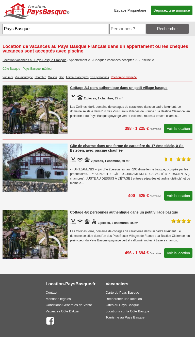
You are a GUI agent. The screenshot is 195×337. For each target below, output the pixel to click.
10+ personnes (99, 77)
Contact (51, 292)
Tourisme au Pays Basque (125, 317)
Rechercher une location (124, 299)
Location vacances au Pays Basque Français (34, 60)
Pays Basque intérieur (37, 68)
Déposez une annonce (171, 10)
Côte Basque (11, 68)
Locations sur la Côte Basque (127, 311)
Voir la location (178, 129)
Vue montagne (24, 77)
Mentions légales (58, 299)
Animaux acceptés (77, 77)
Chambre (40, 77)
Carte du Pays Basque (122, 292)
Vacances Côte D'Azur (62, 311)
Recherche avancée (124, 77)
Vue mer (8, 77)
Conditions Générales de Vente (69, 305)
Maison (52, 77)
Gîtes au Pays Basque (122, 305)
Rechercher (167, 29)
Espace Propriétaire (130, 10)
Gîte (61, 77)
